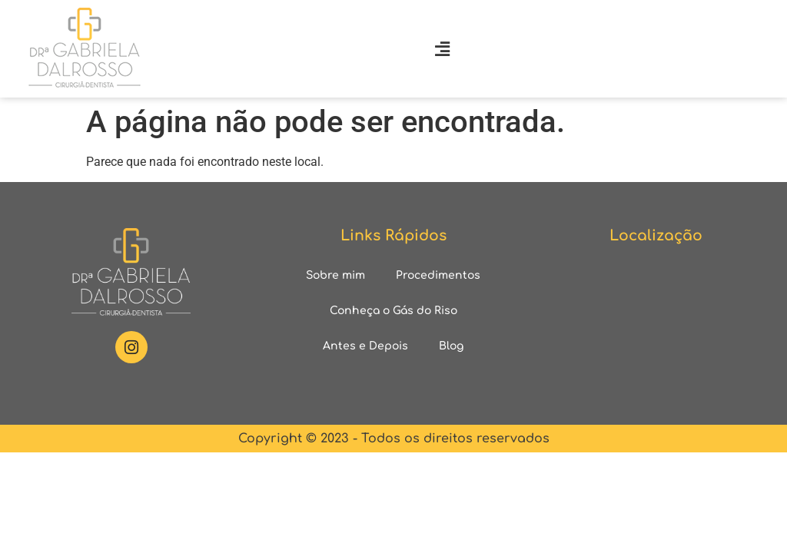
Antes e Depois (365, 346)
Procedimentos (438, 275)
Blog (451, 346)
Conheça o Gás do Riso (393, 310)
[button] (441, 48)
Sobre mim (335, 275)
